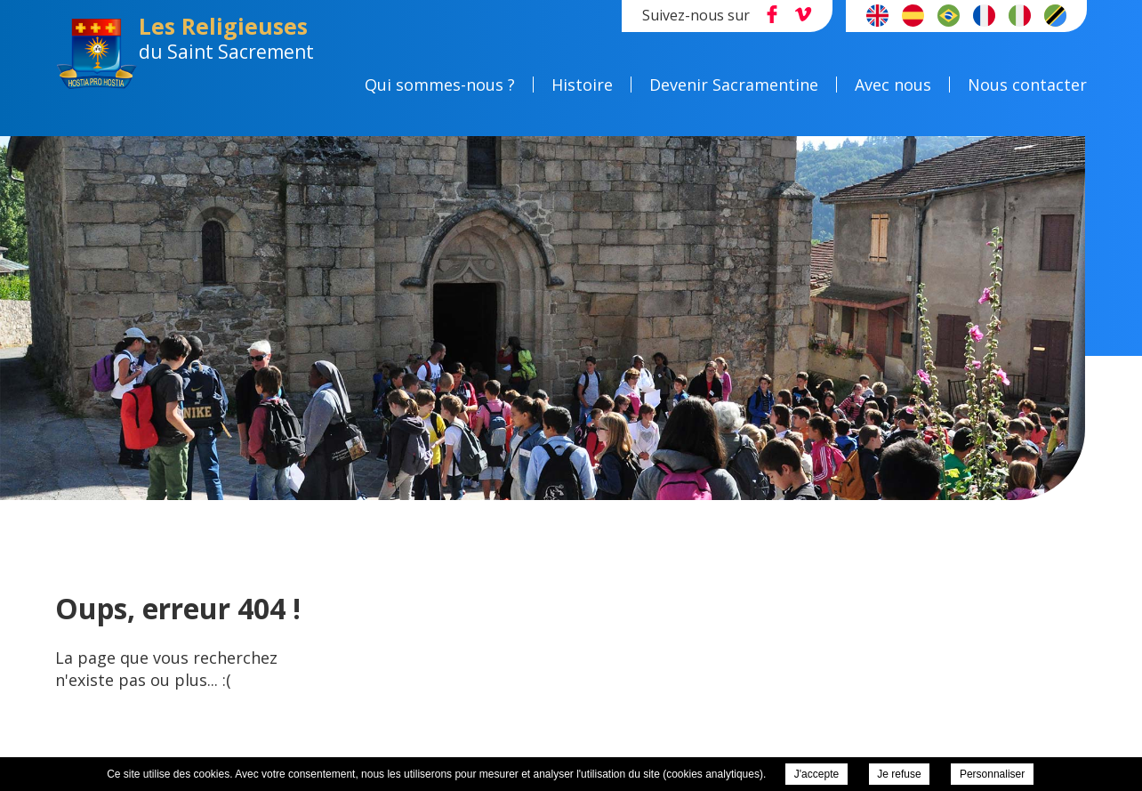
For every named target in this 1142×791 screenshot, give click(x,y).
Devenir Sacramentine (733, 85)
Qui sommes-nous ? (440, 85)
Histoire (582, 85)
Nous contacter (1027, 85)
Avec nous (893, 85)
